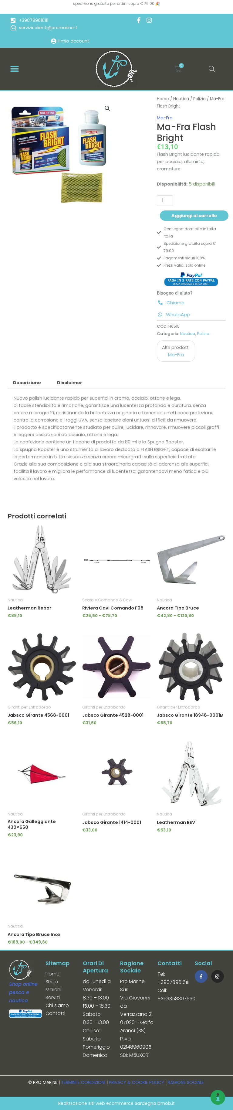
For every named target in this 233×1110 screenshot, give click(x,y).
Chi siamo (57, 1005)
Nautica (181, 99)
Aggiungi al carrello (194, 216)
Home (163, 99)
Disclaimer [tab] (69, 383)
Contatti (55, 1013)
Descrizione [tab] (27, 383)
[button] (14, 69)
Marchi (53, 989)
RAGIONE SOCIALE (186, 1082)
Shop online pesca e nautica (23, 992)
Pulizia (199, 99)
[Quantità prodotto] (165, 200)
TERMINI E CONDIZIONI (83, 1082)
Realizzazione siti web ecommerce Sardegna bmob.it (116, 1103)
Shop (52, 981)
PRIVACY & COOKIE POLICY (136, 1082)
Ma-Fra (165, 118)
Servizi (53, 997)
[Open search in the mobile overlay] (212, 69)
